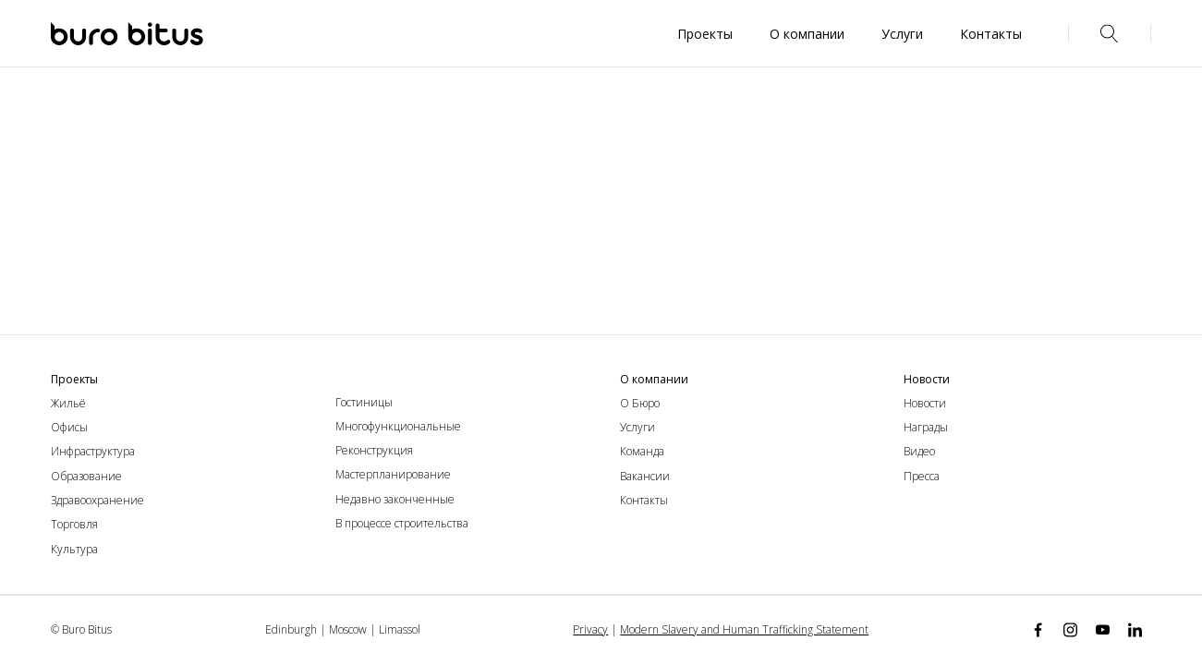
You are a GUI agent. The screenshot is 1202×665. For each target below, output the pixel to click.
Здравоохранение (97, 500)
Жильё (68, 403)
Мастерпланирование (393, 474)
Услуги (637, 427)
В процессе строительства (401, 523)
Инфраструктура (93, 451)
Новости (925, 403)
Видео (919, 451)
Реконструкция (374, 450)
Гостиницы (364, 402)
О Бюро (640, 403)
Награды (926, 427)
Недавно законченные (395, 499)
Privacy (590, 629)
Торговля (74, 524)
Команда (642, 451)
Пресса (922, 476)
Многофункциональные (398, 426)
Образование (86, 476)
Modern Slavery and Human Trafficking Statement (744, 629)
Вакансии (645, 476)
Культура (74, 549)
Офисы (69, 427)
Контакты (644, 500)
